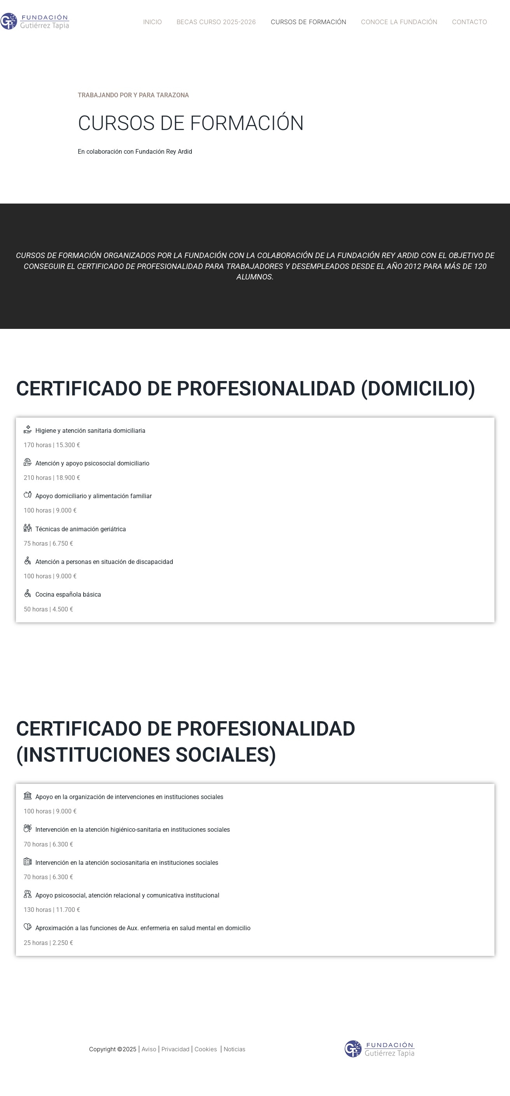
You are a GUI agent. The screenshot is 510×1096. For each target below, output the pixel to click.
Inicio (163, 22)
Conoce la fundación (403, 22)
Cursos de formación (314, 22)
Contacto (470, 22)
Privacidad (175, 1049)
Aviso (149, 1049)
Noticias (234, 1049)
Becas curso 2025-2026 (224, 22)
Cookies (206, 1049)
